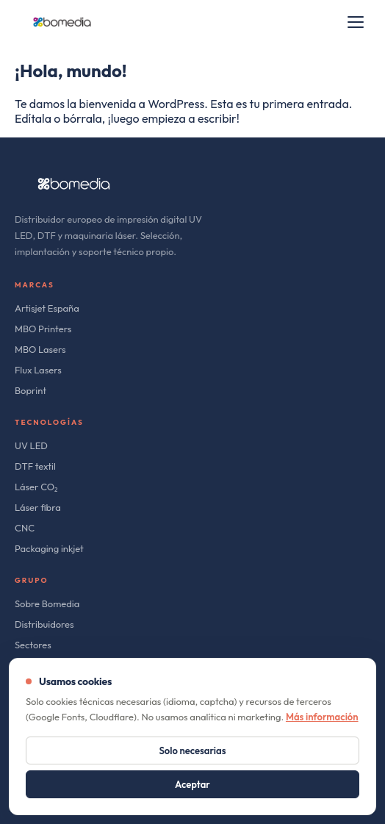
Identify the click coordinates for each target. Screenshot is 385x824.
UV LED (31, 445)
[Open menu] (355, 22)
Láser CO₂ (36, 486)
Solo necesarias (192, 750)
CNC (25, 528)
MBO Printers (43, 328)
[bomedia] (62, 22)
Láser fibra (38, 507)
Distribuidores (44, 624)
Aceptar (192, 784)
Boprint (30, 390)
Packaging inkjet (49, 548)
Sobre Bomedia (47, 603)
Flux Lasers (38, 370)
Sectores (33, 645)
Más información (322, 717)
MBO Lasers (40, 349)
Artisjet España (47, 308)
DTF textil (35, 466)
